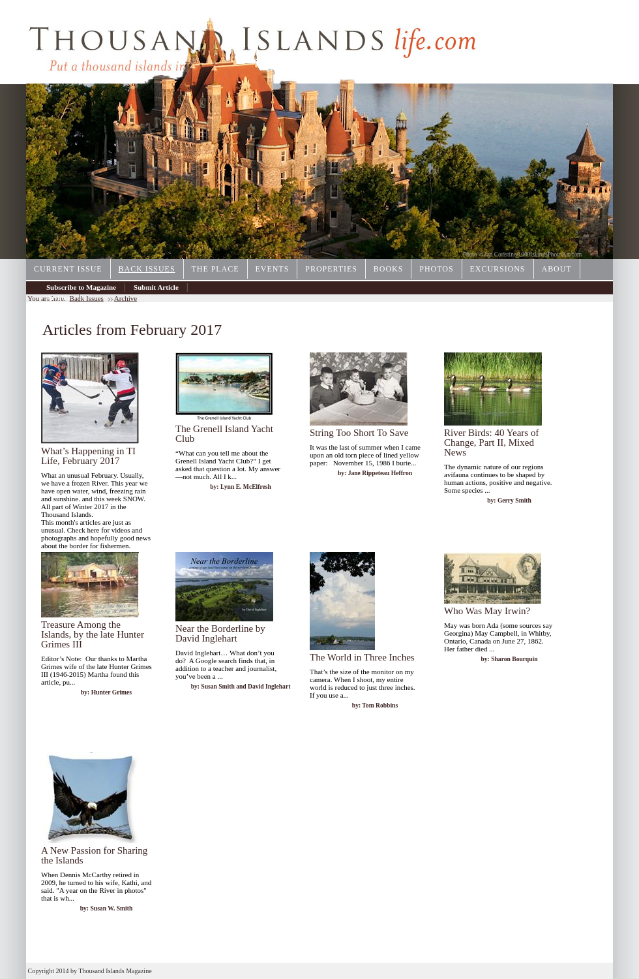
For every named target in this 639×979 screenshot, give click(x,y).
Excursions (498, 268)
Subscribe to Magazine (81, 287)
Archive (58, 298)
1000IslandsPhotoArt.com (550, 254)
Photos (436, 268)
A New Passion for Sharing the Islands (94, 855)
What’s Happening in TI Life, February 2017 (88, 456)
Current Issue (68, 268)
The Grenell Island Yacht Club (224, 434)
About (557, 268)
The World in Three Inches (362, 657)
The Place (215, 268)
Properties (331, 268)
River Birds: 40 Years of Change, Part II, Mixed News (491, 442)
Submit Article (156, 287)
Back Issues (147, 268)
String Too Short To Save (359, 432)
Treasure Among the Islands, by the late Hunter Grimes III (92, 634)
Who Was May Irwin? (487, 611)
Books (388, 268)
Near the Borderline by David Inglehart (220, 633)
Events (273, 268)
